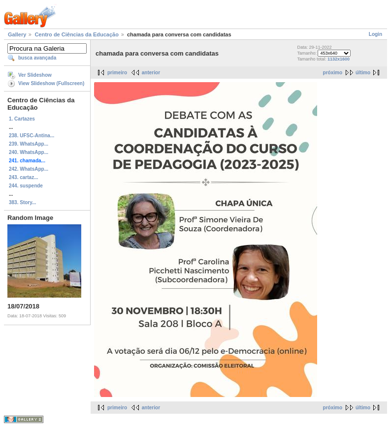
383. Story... (22, 202)
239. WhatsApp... (28, 144)
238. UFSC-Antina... (31, 135)
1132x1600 (338, 59)
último (363, 72)
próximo (332, 72)
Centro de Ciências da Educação (76, 34)
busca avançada (37, 58)
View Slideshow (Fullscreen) (51, 83)
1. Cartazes (22, 119)
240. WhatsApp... (28, 152)
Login (375, 34)
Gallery (17, 34)
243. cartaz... (23, 177)
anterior (151, 72)
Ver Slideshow (35, 75)
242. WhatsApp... (28, 169)
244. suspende (26, 185)
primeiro (117, 72)
